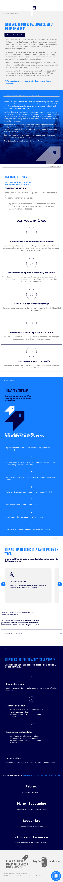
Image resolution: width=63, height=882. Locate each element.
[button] (31, 5)
